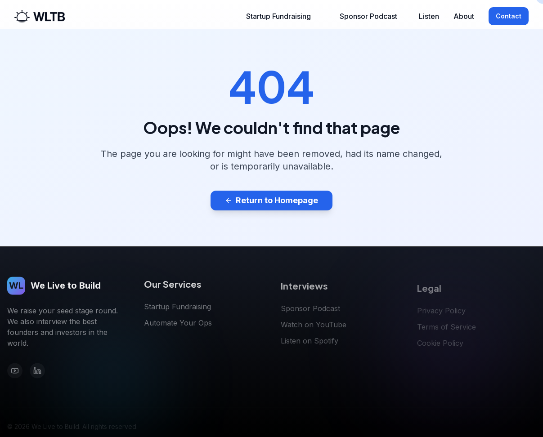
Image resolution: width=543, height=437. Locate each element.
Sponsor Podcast (368, 16)
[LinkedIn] (37, 372)
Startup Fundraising (278, 16)
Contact (508, 16)
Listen (429, 16)
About (463, 16)
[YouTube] (14, 372)
